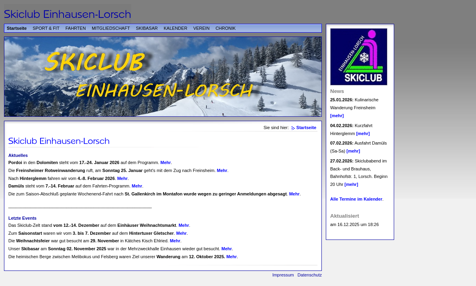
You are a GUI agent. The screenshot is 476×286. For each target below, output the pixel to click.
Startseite (17, 28)
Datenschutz (310, 274)
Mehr (166, 162)
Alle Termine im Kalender (356, 199)
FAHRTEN (76, 28)
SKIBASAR (147, 28)
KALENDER (175, 28)
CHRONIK (225, 28)
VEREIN (201, 28)
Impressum (283, 274)
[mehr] (337, 115)
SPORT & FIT (46, 28)
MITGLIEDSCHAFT (111, 28)
